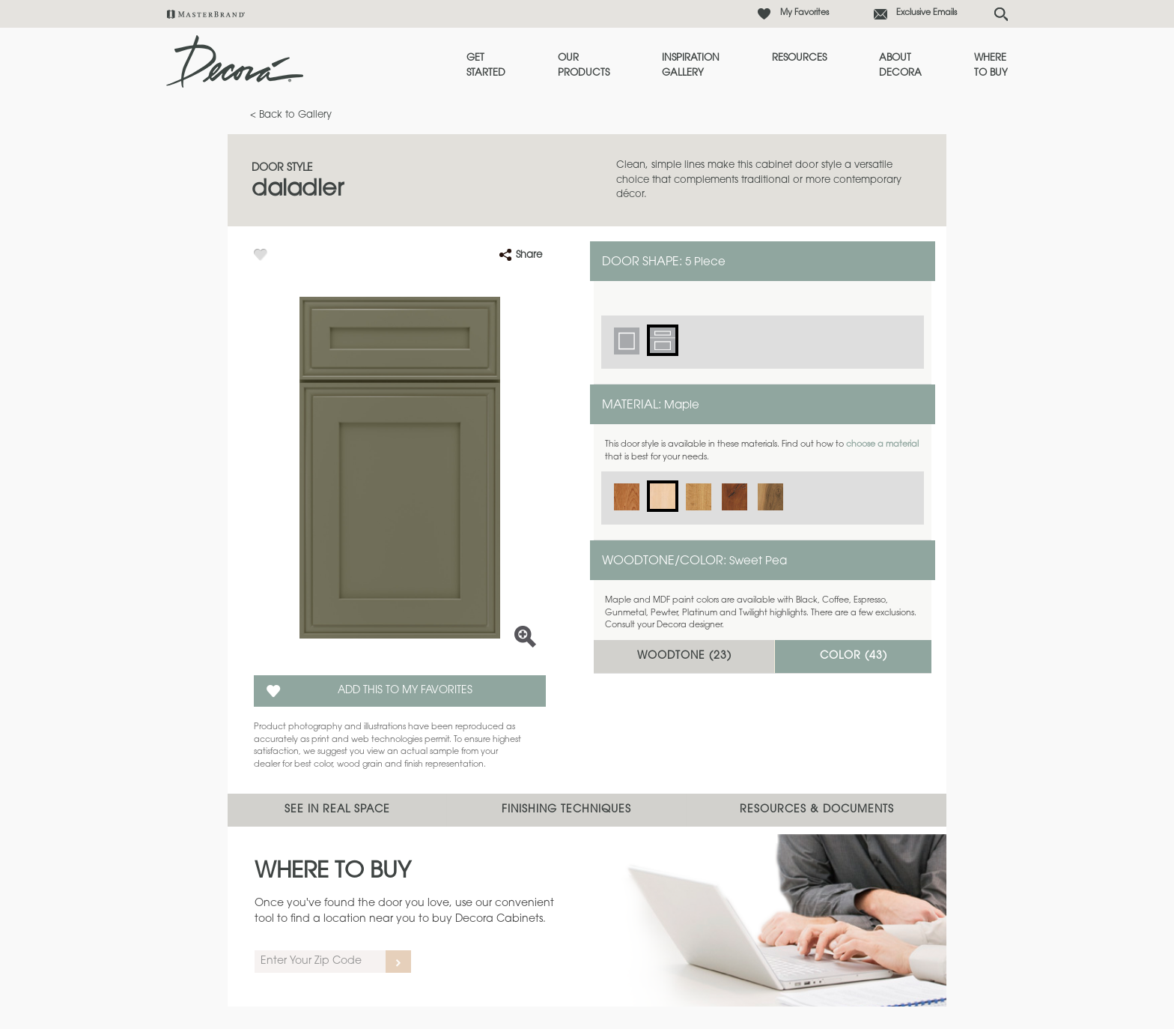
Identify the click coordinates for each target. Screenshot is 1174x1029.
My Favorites (804, 13)
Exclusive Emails (926, 13)
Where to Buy (991, 65)
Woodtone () (684, 656)
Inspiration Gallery (691, 65)
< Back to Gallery (291, 115)
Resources (799, 58)
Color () (853, 656)
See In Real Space (337, 810)
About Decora (900, 65)
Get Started (485, 65)
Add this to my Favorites (405, 691)
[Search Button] (1001, 14)
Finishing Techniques (566, 810)
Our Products (583, 65)
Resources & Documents (817, 810)
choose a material (882, 445)
